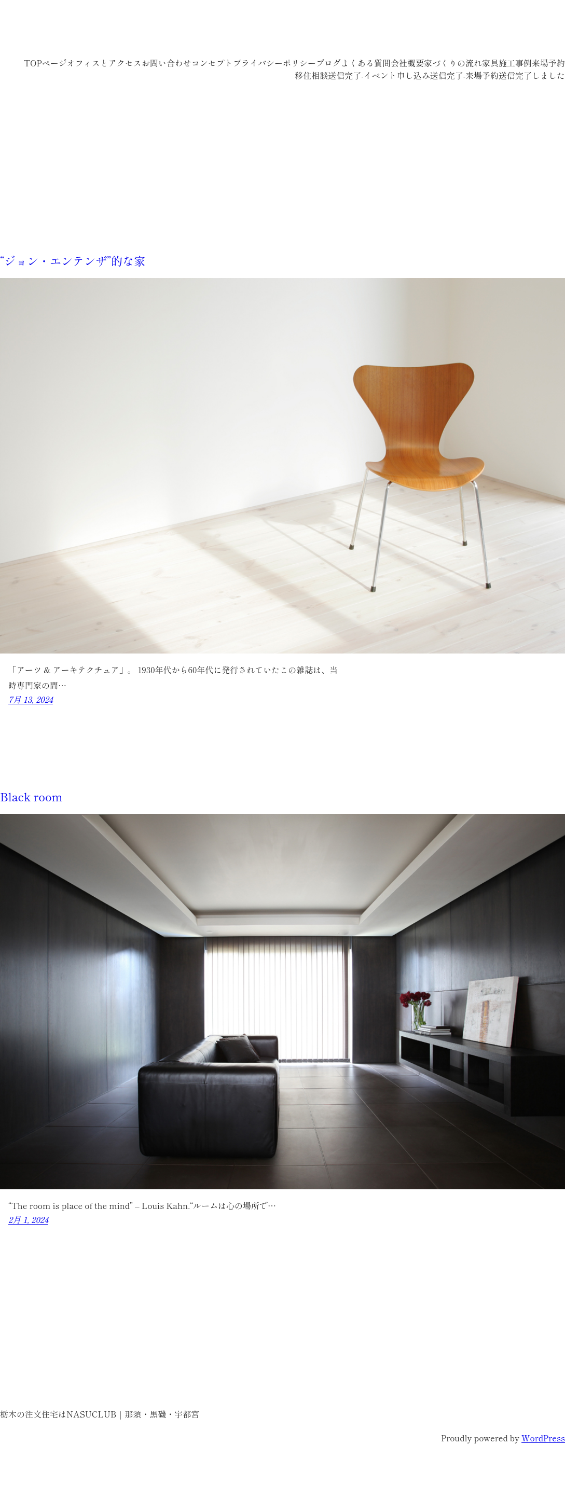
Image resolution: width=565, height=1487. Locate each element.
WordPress (543, 1438)
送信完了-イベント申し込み (379, 75)
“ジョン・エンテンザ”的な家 (72, 260)
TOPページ (45, 63)
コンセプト (212, 63)
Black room (31, 796)
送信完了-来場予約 (464, 75)
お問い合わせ (166, 63)
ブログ (328, 63)
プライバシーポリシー (274, 63)
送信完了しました (532, 75)
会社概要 (407, 63)
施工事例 (515, 63)
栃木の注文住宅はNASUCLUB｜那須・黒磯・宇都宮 (182, 31)
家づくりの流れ (453, 63)
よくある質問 (366, 63)
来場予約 (548, 63)
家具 (490, 63)
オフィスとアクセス (104, 63)
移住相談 (311, 75)
